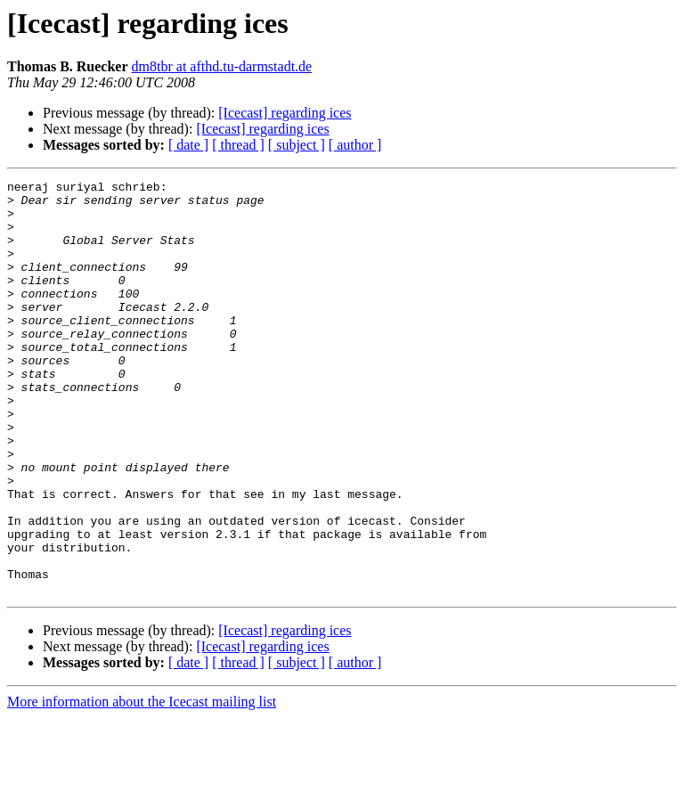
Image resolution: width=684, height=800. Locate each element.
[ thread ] (238, 144)
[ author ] (355, 144)
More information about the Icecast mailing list (141, 784)
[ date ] (188, 144)
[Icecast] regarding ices (284, 112)
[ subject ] (296, 144)
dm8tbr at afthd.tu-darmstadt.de (222, 66)
